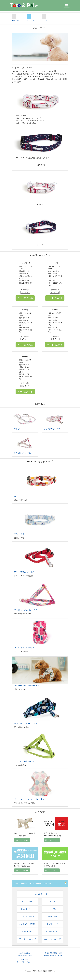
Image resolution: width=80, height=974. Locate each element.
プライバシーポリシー (24, 962)
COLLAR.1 (15, 20)
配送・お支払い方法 (25, 955)
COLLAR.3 (45, 20)
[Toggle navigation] (67, 5)
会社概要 (24, 959)
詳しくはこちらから (22, 840)
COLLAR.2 (30, 20)
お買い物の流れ (24, 953)
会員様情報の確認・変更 (53, 953)
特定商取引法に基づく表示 (53, 955)
